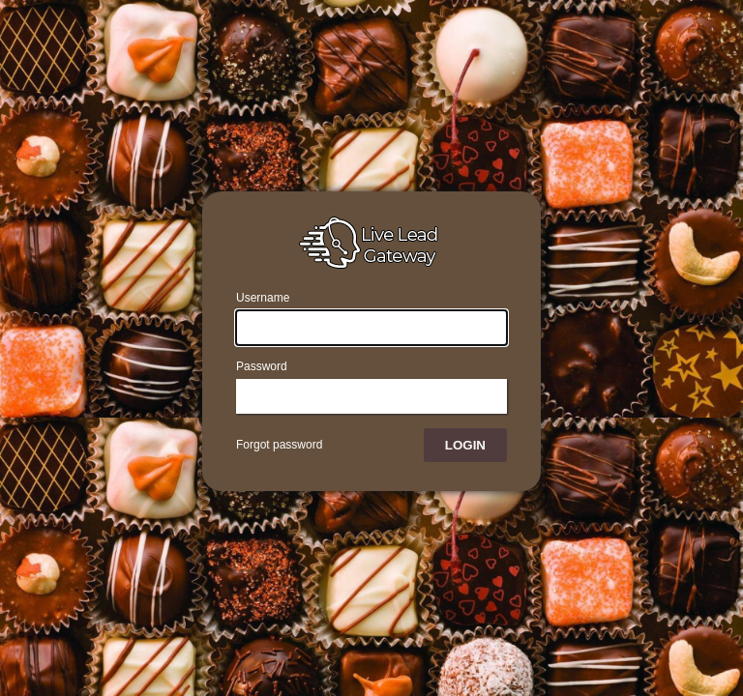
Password (261, 366)
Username (262, 297)
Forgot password (279, 444)
